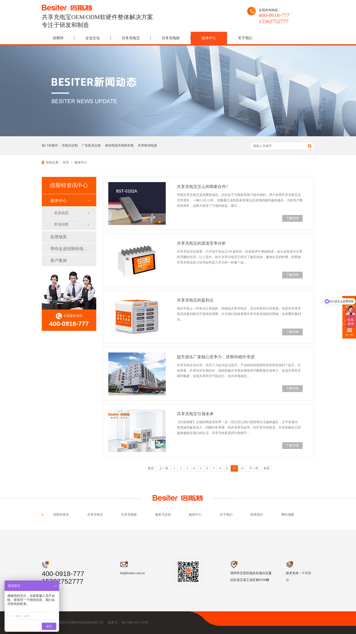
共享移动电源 (147, 145)
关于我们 (245, 38)
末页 (266, 468)
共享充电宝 (131, 38)
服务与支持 (163, 514)
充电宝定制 (70, 145)
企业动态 (61, 213)
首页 (66, 162)
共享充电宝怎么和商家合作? (202, 186)
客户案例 (58, 260)
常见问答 (61, 224)
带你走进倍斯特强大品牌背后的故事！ (68, 248)
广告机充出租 (91, 145)
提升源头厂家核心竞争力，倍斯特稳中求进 (216, 357)
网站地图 (287, 514)
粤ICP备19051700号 (135, 622)
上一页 (163, 468)
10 (234, 468)
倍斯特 (58, 38)
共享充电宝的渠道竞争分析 (201, 243)
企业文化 (92, 38)
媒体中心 (209, 38)
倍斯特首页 (61, 514)
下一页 (253, 468)
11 (242, 468)
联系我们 (256, 514)
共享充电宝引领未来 (195, 414)
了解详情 (292, 218)
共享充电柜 (171, 38)
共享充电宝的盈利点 (195, 300)
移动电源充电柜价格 (119, 145)
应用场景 (58, 237)
